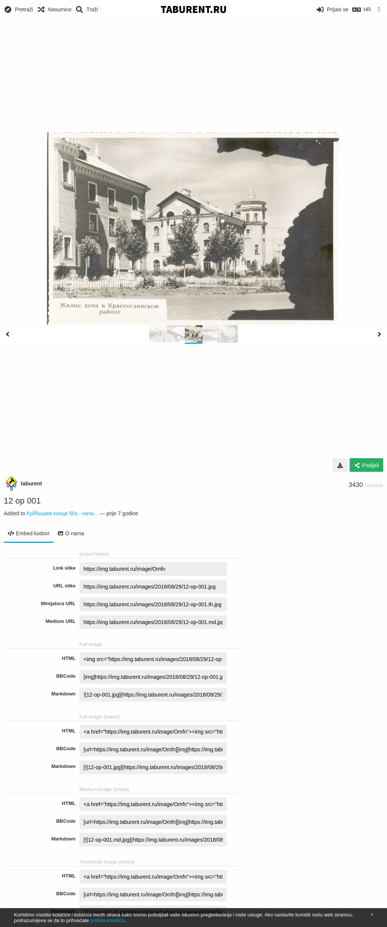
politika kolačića (107, 920)
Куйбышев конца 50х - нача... (62, 513)
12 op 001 (22, 500)
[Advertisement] (193, 75)
